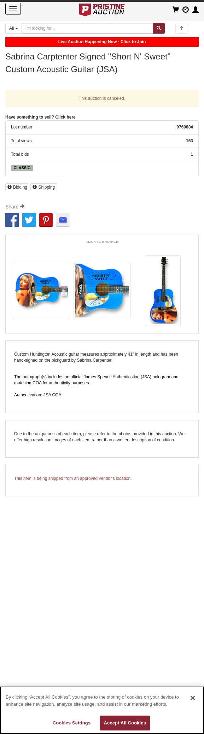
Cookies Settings (72, 723)
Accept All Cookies (125, 723)
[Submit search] (159, 28)
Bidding (17, 187)
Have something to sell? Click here (40, 117)
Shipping (44, 187)
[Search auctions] (87, 28)
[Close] (192, 698)
